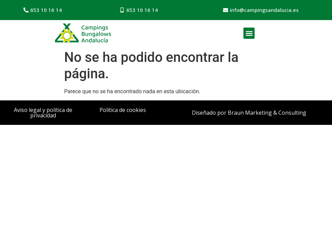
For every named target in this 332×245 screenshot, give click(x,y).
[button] (249, 33)
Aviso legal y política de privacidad (43, 112)
